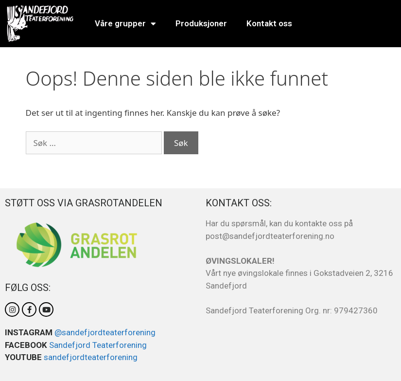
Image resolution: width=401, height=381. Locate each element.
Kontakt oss (269, 23)
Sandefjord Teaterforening (98, 345)
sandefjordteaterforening (91, 357)
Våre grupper (125, 24)
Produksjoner (201, 23)
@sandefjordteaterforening (105, 332)
